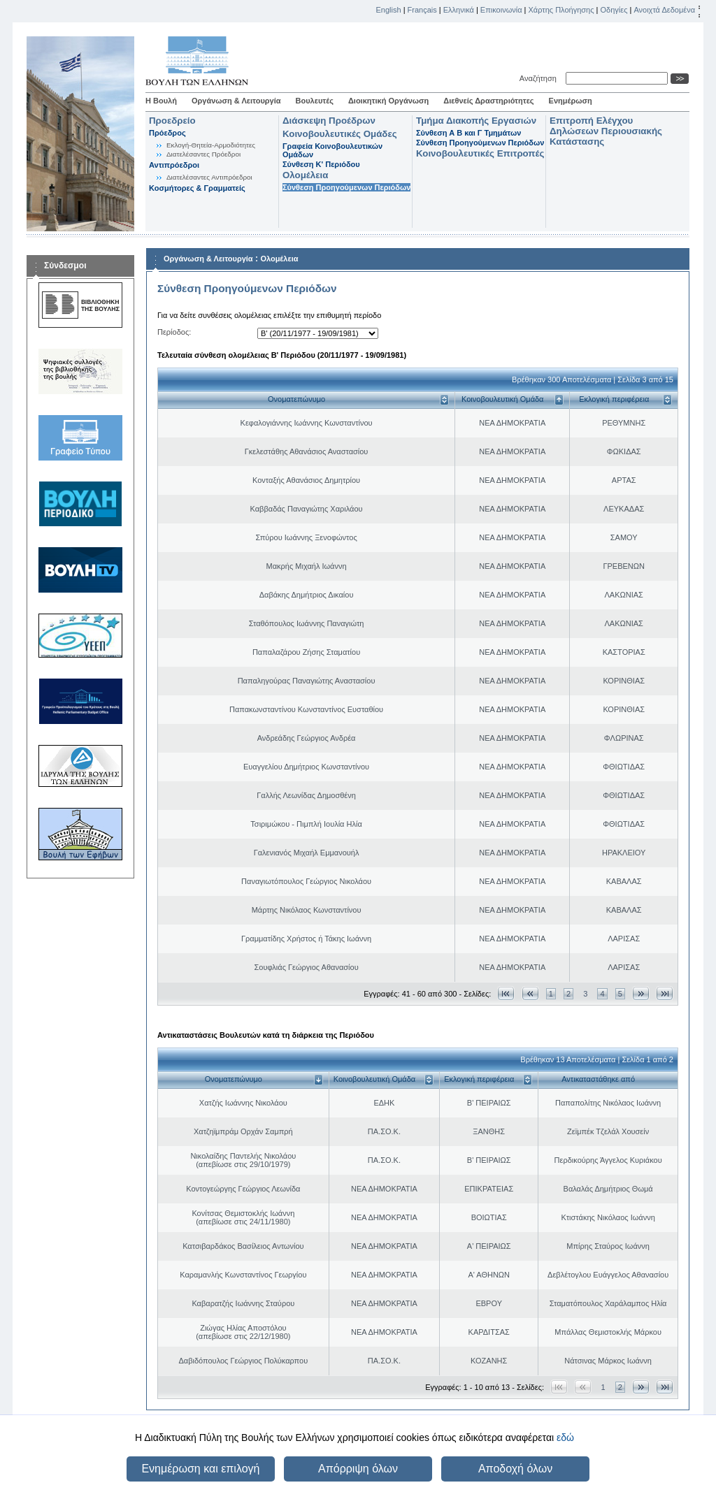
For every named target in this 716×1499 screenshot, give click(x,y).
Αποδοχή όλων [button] (515, 1469)
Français (422, 10)
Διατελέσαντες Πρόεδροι (203, 154)
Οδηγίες (613, 10)
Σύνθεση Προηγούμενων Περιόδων (346, 187)
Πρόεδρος (167, 133)
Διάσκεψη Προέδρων (328, 120)
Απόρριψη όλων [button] (358, 1469)
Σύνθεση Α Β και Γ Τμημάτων (468, 133)
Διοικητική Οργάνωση (388, 100)
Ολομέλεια (305, 175)
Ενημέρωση (570, 100)
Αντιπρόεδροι (174, 165)
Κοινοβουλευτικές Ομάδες (339, 134)
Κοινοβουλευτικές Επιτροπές (480, 153)
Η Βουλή (161, 100)
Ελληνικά (458, 10)
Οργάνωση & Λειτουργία (236, 100)
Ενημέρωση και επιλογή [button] (200, 1469)
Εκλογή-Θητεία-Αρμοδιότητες (210, 145)
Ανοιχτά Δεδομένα (664, 10)
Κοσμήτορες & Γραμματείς (197, 188)
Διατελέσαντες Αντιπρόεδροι (209, 177)
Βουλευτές (315, 100)
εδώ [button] (565, 1437)
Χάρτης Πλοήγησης (561, 10)
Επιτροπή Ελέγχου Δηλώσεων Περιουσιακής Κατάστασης (606, 131)
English (388, 10)
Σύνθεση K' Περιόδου (321, 164)
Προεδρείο (172, 120)
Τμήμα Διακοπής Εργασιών (476, 120)
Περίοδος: (174, 332)
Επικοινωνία (501, 10)
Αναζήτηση (540, 78)
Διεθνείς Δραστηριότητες (488, 100)
